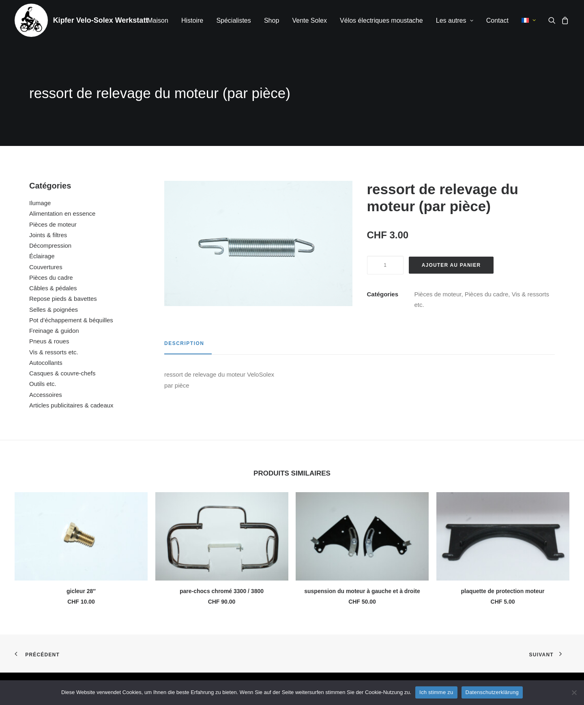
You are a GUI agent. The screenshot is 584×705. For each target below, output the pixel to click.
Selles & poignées (53, 309)
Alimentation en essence (62, 213)
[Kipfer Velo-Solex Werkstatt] (31, 20)
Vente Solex (309, 20)
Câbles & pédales (53, 288)
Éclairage (42, 256)
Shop (271, 20)
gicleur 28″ (81, 591)
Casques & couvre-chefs (62, 373)
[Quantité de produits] (385, 265)
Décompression (50, 245)
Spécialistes (233, 20)
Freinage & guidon (54, 330)
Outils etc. (42, 383)
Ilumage (40, 202)
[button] (553, 20)
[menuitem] (158, 20)
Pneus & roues (49, 341)
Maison (157, 20)
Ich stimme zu (436, 692)
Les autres (454, 20)
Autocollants (45, 362)
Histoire (192, 20)
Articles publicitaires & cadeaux (71, 405)
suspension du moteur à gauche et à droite (362, 591)
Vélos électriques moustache (381, 20)
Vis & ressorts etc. (53, 352)
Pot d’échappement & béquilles (71, 320)
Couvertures (45, 267)
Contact (497, 20)
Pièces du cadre (51, 277)
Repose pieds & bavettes (63, 298)
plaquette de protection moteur (502, 591)
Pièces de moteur (53, 224)
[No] (574, 692)
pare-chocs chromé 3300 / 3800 (222, 591)
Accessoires (45, 394)
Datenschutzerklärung (492, 692)
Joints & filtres (48, 234)
